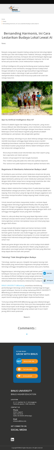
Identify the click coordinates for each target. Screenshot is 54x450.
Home (3, 19)
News (4, 21)
